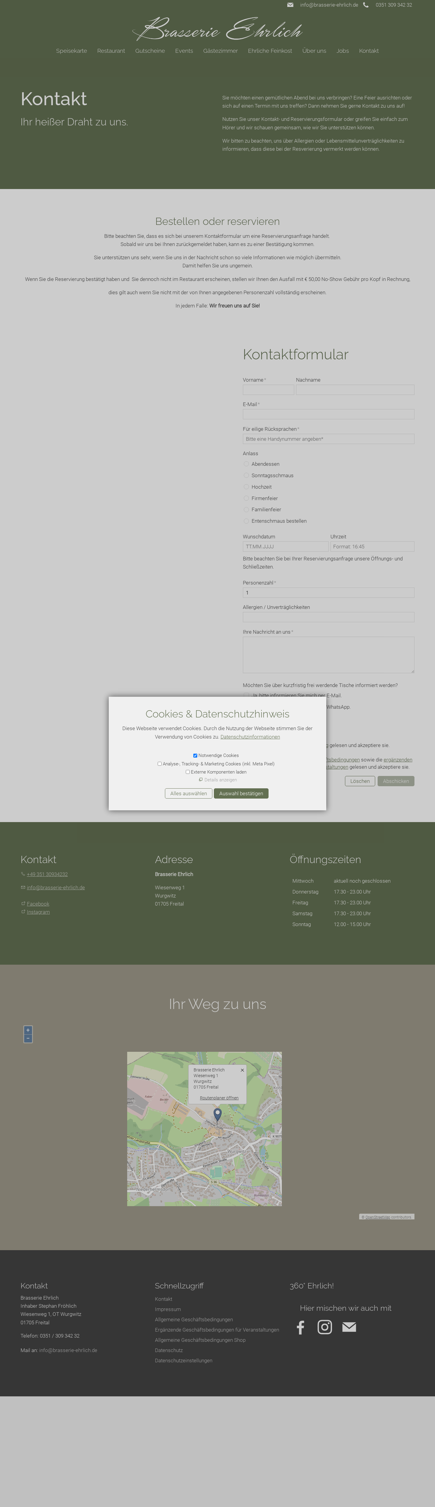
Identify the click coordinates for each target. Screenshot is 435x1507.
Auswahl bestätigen (241, 793)
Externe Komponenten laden (218, 772)
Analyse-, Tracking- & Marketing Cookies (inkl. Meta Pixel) (219, 764)
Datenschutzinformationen (250, 737)
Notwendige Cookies (218, 755)
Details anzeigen (221, 780)
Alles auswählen (188, 793)
